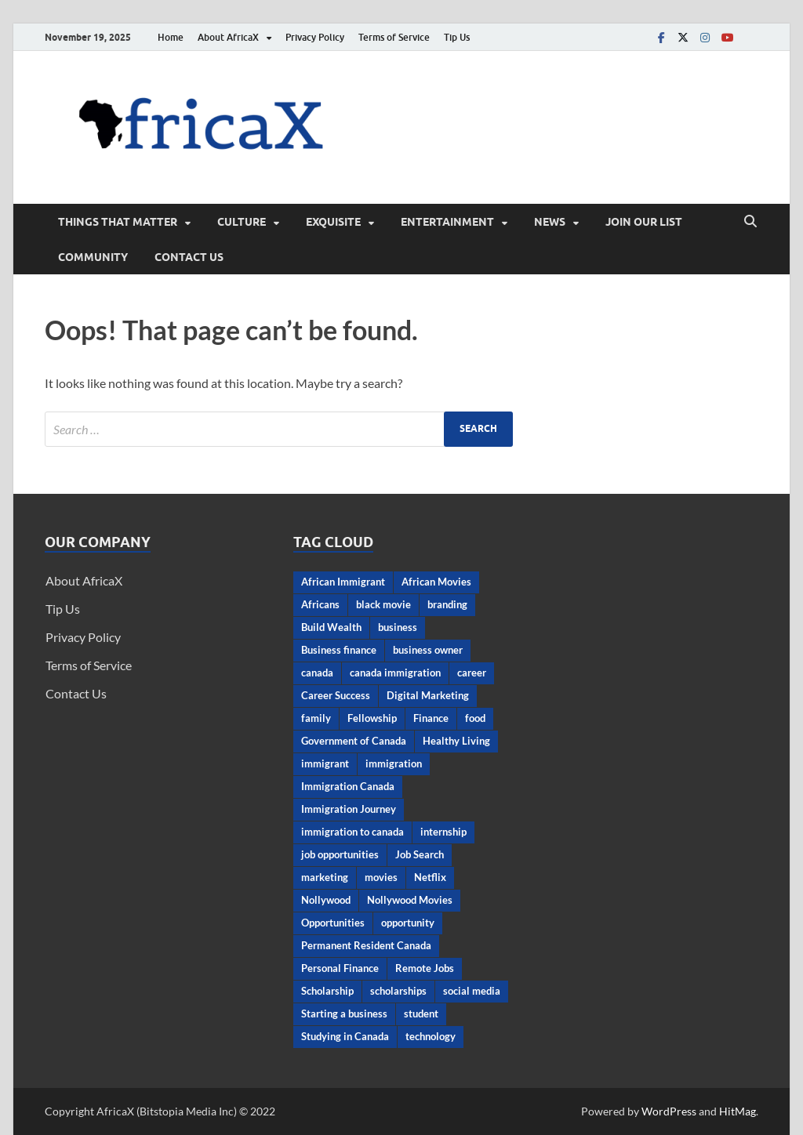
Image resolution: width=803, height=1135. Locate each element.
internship (443, 831)
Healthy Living (456, 740)
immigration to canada (352, 831)
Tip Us (457, 37)
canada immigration (395, 672)
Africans (320, 604)
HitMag (737, 1111)
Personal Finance (340, 968)
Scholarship (327, 991)
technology (430, 1036)
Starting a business (344, 1013)
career (471, 672)
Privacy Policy (314, 37)
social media (471, 991)
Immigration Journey (348, 809)
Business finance (338, 650)
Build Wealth (331, 627)
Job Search (419, 854)
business (397, 627)
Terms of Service (394, 37)
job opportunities (340, 854)
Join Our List (643, 222)
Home (170, 37)
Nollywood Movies (409, 900)
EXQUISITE (333, 222)
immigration (393, 763)
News (549, 222)
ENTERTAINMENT (447, 222)
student (421, 1013)
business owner (428, 650)
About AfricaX (228, 37)
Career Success (335, 695)
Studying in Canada (345, 1036)
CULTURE (241, 222)
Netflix (430, 877)
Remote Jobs (424, 968)
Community (93, 257)
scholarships (398, 991)
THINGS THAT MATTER (117, 222)
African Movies (436, 581)
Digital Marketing (428, 695)
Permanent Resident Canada (366, 945)
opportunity (407, 922)
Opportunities (333, 922)
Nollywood (326, 900)
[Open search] (750, 222)
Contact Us (188, 257)
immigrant (325, 763)
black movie (383, 604)
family (316, 718)
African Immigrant (343, 581)
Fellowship (372, 718)
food (475, 718)
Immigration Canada (347, 786)
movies (381, 877)
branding (447, 604)
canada (317, 672)
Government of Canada (353, 740)
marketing (324, 877)
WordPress (668, 1111)
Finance (431, 718)
